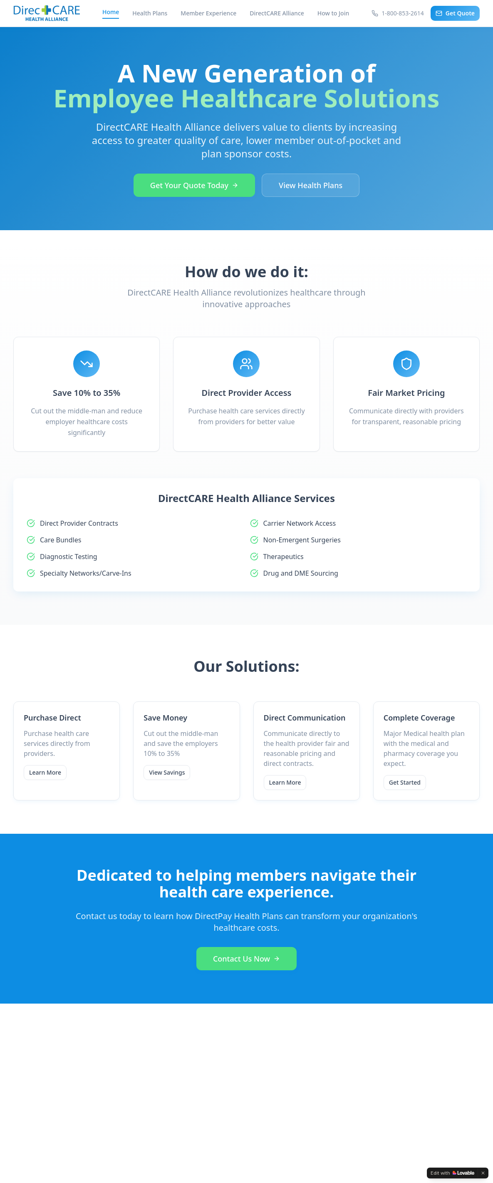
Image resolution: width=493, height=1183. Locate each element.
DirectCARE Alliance (277, 13)
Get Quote (455, 13)
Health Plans (149, 13)
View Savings (167, 772)
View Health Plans (310, 185)
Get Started (405, 782)
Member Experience (208, 13)
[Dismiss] (483, 1173)
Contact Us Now (246, 959)
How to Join (333, 13)
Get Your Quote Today (194, 185)
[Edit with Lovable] (452, 1173)
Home (110, 12)
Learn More (45, 772)
